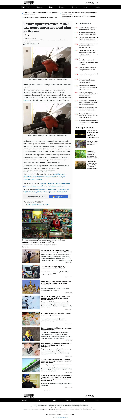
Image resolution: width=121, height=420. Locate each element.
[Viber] (31, 35)
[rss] (93, 3)
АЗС (28, 204)
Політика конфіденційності (53, 414)
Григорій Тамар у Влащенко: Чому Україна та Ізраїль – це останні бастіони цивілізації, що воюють (88, 39)
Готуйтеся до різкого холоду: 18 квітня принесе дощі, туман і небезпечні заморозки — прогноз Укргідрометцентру (88, 53)
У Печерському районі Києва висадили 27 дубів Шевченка (87, 33)
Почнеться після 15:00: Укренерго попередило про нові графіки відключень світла (79, 13)
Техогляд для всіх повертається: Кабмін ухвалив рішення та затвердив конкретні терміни (88, 109)
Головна (40, 7)
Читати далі (47, 390)
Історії (86, 7)
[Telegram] (28, 35)
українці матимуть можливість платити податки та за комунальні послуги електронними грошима (44, 176)
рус (28, 7)
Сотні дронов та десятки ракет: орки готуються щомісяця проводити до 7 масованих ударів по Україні (88, 61)
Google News (58, 197)
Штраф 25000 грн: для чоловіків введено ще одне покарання (88, 28)
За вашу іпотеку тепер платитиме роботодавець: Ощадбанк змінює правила (88, 122)
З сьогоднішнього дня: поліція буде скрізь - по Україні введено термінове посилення (88, 87)
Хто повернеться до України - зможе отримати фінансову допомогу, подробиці (87, 80)
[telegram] (88, 3)
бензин (39, 204)
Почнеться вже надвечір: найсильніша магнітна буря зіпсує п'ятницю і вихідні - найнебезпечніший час (88, 95)
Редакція (65, 414)
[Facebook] (25, 35)
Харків (97, 7)
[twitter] (91, 3)
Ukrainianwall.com (63, 417)
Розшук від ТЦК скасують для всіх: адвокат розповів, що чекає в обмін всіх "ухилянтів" (41, 13)
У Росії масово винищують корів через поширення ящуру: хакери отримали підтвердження (88, 102)
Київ (51, 7)
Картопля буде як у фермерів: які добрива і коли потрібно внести (88, 74)
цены (34, 204)
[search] (97, 2)
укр (23, 7)
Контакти (72, 414)
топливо (46, 204)
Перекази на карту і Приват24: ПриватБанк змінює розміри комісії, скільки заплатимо (87, 69)
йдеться (26, 100)
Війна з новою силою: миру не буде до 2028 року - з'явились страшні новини (78, 17)
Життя (74, 7)
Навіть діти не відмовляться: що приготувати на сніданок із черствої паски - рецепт (88, 45)
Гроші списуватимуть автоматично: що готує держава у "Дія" (40, 17)
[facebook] (86, 3)
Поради (62, 7)
